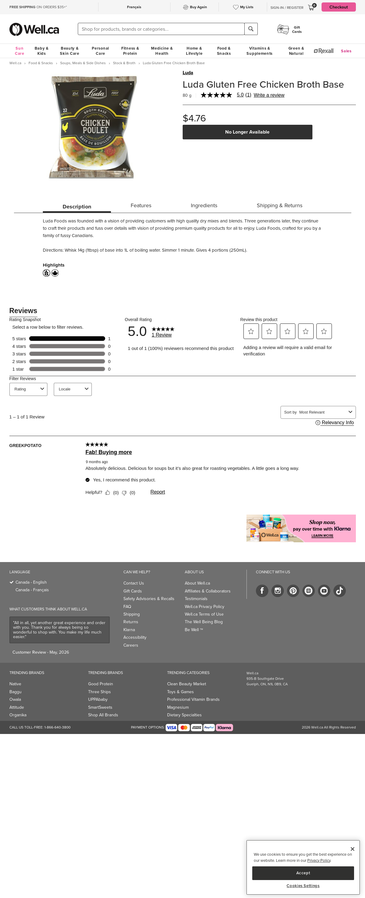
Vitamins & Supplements (259, 51)
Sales (346, 51)
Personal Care (100, 51)
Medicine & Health (162, 51)
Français (134, 6)
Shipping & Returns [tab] (279, 205)
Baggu (15, 692)
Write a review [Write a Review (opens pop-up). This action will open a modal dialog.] (269, 95)
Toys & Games (180, 692)
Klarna (129, 630)
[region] (303, 867)
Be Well (194, 630)
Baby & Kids (42, 51)
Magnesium (178, 707)
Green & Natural (296, 51)
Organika (17, 715)
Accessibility (134, 637)
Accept (303, 873)
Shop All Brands (103, 715)
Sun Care (19, 51)
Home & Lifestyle (194, 51)
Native (15, 684)
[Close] (352, 849)
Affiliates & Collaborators (208, 591)
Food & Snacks (224, 51)
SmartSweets (100, 707)
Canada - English (31, 582)
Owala (15, 699)
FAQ (127, 606)
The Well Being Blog (204, 622)
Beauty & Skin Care (69, 51)
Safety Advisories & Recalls (148, 599)
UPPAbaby (98, 699)
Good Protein (100, 684)
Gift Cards (132, 591)
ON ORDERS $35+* (38, 6)
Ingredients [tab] (204, 205)
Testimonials (196, 599)
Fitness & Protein (130, 51)
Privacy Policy (318, 860)
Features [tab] (141, 205)
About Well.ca (197, 583)
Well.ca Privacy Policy (204, 606)
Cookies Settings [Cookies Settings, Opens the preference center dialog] (303, 886)
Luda (188, 72)
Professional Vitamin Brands (193, 699)
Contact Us (133, 583)
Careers (130, 645)
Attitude (16, 707)
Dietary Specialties (184, 715)
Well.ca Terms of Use (204, 614)
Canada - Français (32, 590)
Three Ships (99, 692)
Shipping (131, 614)
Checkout (338, 7)
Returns (130, 622)
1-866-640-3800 (57, 727)
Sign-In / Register (286, 7)
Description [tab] (77, 207)
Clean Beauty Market (186, 684)
